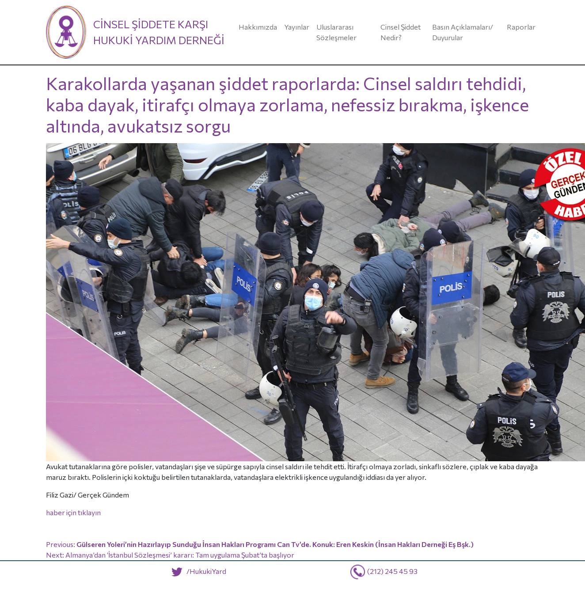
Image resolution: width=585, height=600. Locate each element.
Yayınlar (296, 27)
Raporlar (521, 27)
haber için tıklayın (73, 512)
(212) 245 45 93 (392, 571)
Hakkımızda (258, 27)
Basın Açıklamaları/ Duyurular (462, 32)
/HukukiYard (196, 571)
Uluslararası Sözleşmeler (336, 32)
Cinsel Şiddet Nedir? (400, 32)
